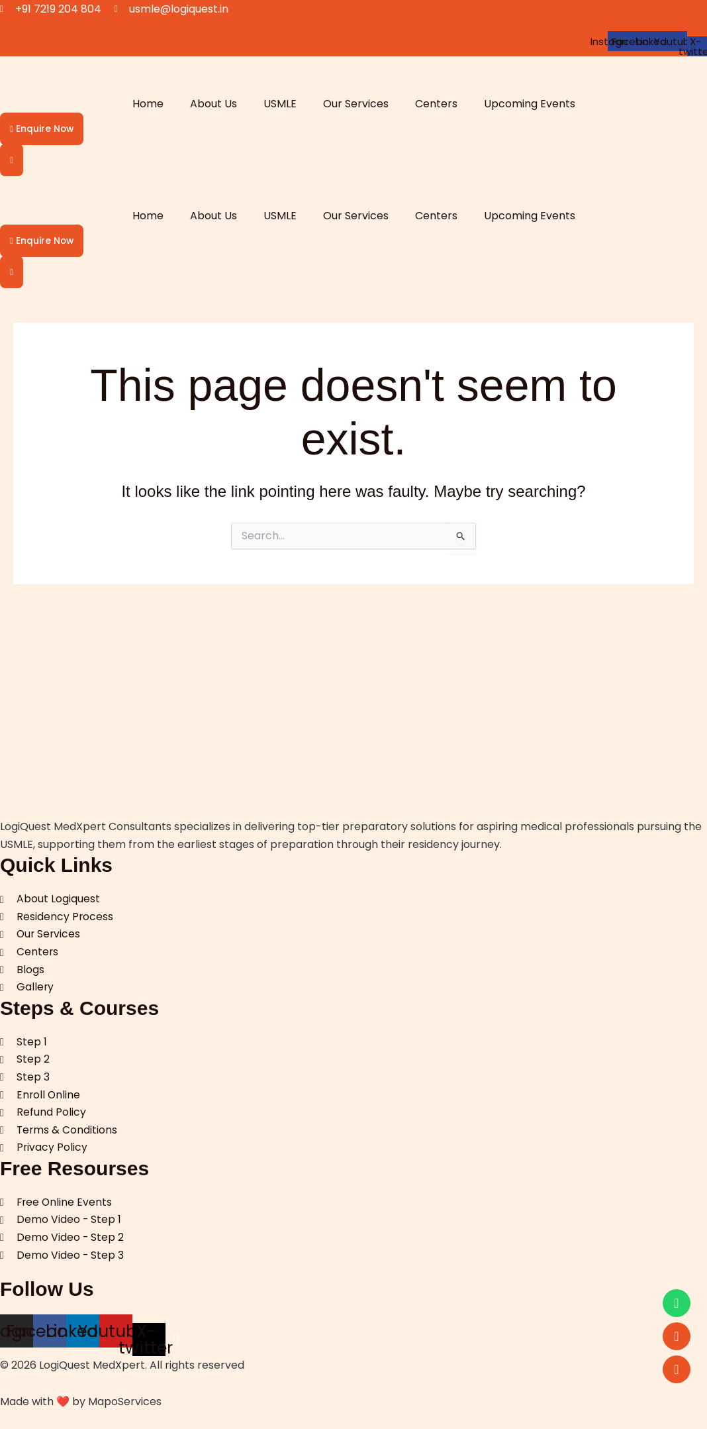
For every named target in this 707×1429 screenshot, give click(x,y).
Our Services (356, 103)
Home (148, 103)
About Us (213, 103)
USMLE (280, 103)
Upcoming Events (529, 103)
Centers (436, 103)
